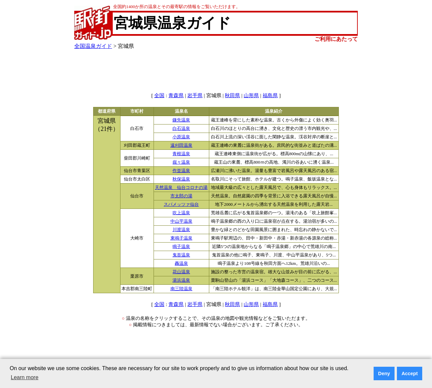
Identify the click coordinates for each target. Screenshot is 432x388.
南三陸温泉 (181, 288)
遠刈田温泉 (181, 145)
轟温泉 (181, 263)
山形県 (251, 95)
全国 (159, 95)
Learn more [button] (24, 377)
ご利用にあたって (336, 39)
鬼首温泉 (181, 255)
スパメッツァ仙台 (181, 204)
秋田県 (232, 95)
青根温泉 (181, 153)
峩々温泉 (181, 162)
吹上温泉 (181, 213)
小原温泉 (181, 137)
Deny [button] (384, 373)
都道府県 (106, 111)
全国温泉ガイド (93, 46)
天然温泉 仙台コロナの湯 (181, 187)
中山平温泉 (181, 221)
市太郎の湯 (181, 196)
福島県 (270, 95)
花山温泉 (181, 272)
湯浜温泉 (181, 280)
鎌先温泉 (181, 120)
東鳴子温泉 (181, 238)
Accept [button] (410, 373)
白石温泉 (181, 128)
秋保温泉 (181, 179)
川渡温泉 (181, 229)
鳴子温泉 (181, 246)
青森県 (176, 95)
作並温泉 (181, 170)
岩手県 (194, 95)
